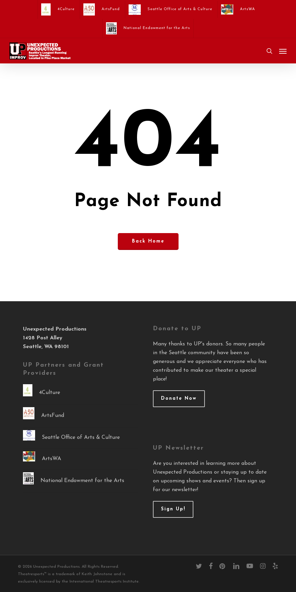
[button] (283, 51)
